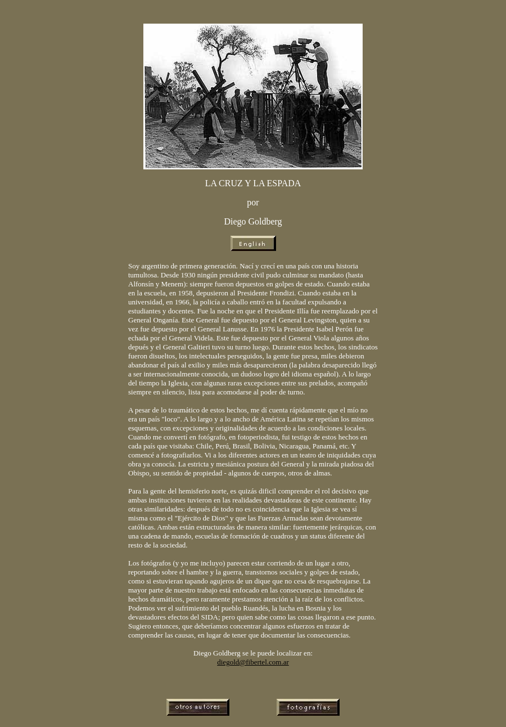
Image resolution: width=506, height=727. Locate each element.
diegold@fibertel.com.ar (252, 662)
